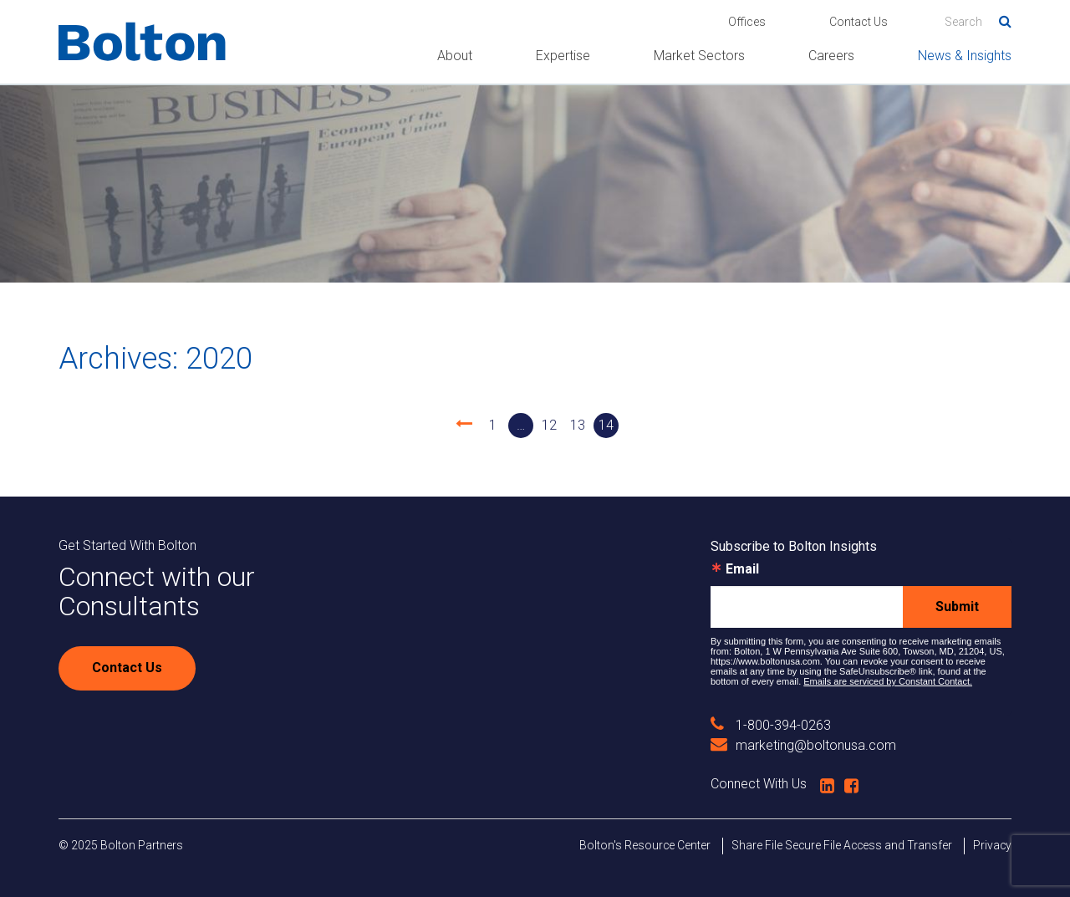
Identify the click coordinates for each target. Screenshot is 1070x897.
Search (998, 18)
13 (577, 425)
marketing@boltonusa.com (803, 745)
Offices (747, 21)
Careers (831, 56)
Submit (957, 606)
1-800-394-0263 (771, 725)
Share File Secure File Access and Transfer (841, 845)
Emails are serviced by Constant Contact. (887, 681)
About (454, 56)
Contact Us (858, 21)
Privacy (992, 845)
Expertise (563, 56)
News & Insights (964, 56)
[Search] (978, 22)
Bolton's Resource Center (645, 845)
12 (549, 425)
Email (742, 569)
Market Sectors (699, 56)
